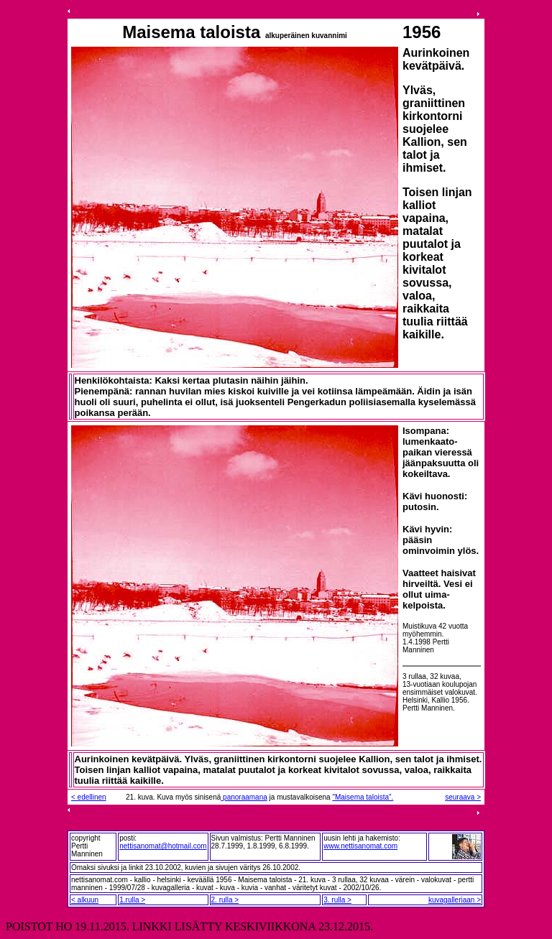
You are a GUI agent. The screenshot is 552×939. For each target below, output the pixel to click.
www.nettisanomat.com (360, 846)
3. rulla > (337, 900)
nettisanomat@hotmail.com (162, 846)
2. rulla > (225, 900)
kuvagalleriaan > (454, 900)
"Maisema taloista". (362, 797)
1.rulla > (132, 900)
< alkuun (84, 900)
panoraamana (244, 797)
